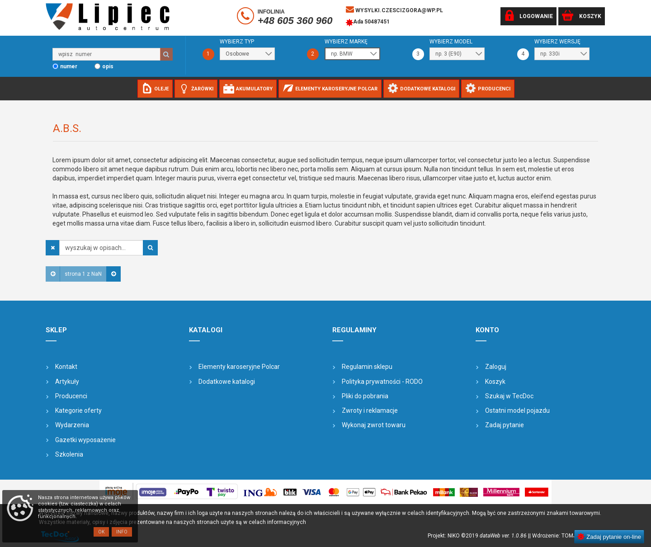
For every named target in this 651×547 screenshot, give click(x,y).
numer (68, 66)
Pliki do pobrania (365, 396)
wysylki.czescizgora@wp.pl (394, 9)
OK (101, 531)
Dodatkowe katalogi (226, 381)
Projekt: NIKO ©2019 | (478, 536)
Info (121, 531)
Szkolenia (69, 454)
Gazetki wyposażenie (85, 439)
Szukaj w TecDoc (509, 396)
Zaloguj (495, 366)
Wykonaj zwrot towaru (374, 425)
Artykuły (67, 381)
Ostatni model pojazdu (517, 410)
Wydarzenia (72, 425)
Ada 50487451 (368, 22)
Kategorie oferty (78, 410)
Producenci (71, 396)
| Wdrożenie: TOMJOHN (559, 536)
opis (107, 66)
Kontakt (66, 366)
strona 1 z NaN (83, 274)
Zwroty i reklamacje (370, 410)
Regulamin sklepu (367, 366)
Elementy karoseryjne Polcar (239, 366)
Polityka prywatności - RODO (382, 381)
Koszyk (495, 381)
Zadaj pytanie (504, 425)
